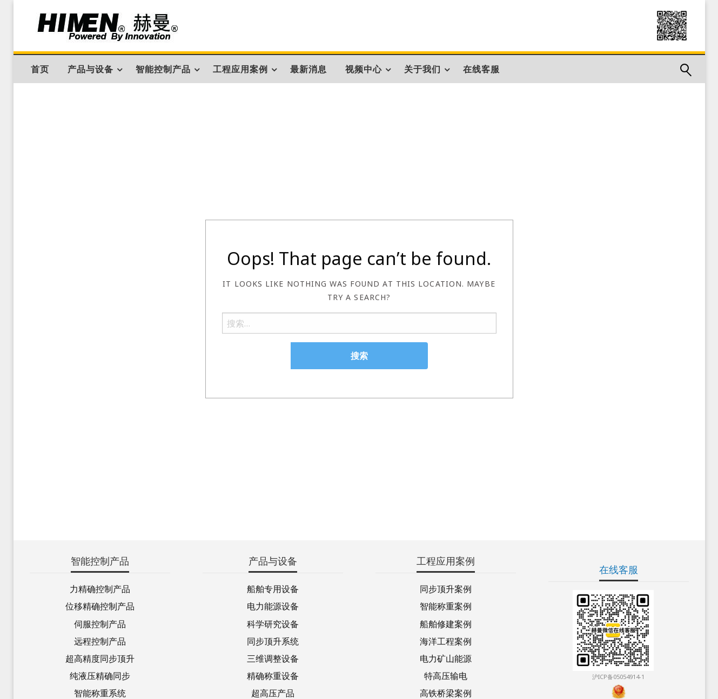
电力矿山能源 (446, 658)
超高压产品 (272, 692)
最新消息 (308, 69)
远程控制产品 (100, 640)
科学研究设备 (273, 623)
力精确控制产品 (100, 588)
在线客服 (481, 69)
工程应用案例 (240, 69)
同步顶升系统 (273, 640)
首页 (40, 69)
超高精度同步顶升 (100, 658)
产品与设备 (90, 69)
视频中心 (363, 69)
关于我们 (422, 69)
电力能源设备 (273, 605)
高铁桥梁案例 (446, 692)
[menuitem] (40, 69)
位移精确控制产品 (100, 605)
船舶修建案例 (446, 623)
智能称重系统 (100, 692)
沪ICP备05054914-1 (618, 677)
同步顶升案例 (446, 588)
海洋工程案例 (446, 640)
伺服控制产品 (100, 623)
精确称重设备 (273, 675)
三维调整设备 (273, 658)
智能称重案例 (446, 605)
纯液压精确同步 (100, 675)
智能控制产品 (163, 69)
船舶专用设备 (273, 588)
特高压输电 (445, 675)
